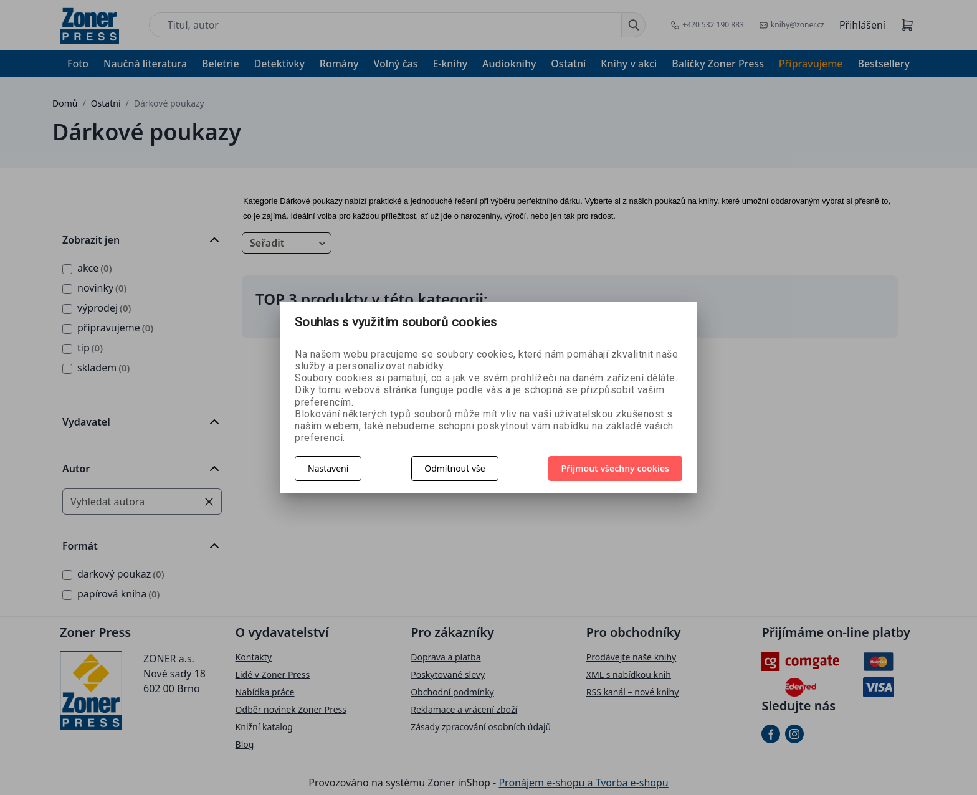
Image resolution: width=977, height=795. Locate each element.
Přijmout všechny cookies (615, 468)
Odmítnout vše (454, 468)
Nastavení (328, 468)
